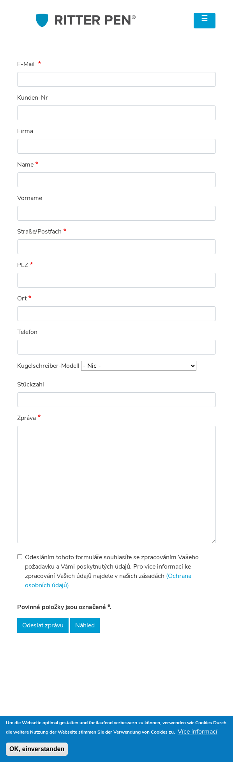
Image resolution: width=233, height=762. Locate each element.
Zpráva (26, 418)
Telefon (27, 332)
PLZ (22, 265)
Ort (21, 298)
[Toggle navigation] (204, 20)
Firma (25, 131)
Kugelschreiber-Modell (48, 366)
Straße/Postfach (39, 231)
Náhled (85, 625)
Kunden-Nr (32, 97)
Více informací (197, 731)
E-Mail (26, 64)
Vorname (29, 198)
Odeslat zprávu (43, 625)
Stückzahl (30, 384)
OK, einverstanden (36, 749)
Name (25, 164)
